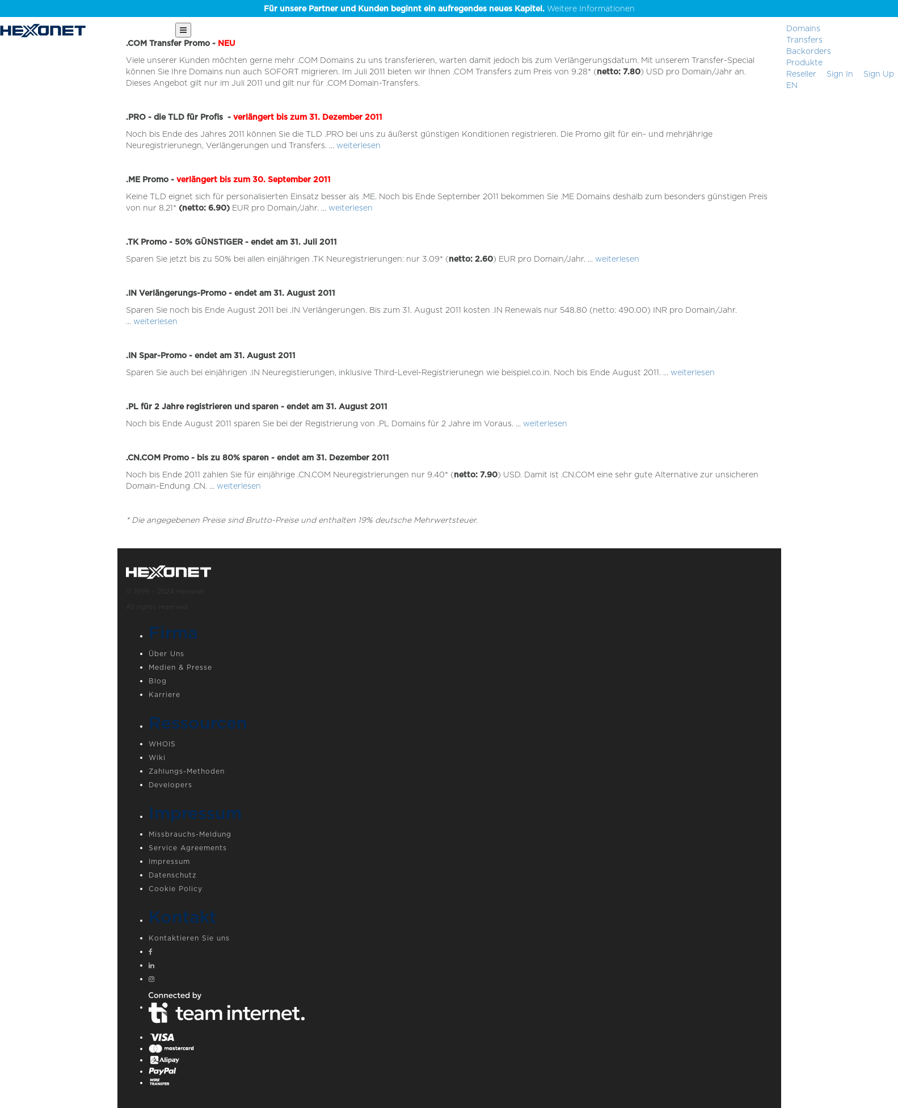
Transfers (804, 39)
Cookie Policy (176, 888)
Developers (170, 784)
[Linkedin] (461, 966)
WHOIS (162, 744)
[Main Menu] (183, 30)
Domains (803, 28)
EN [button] (792, 85)
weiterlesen (358, 145)
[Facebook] (461, 953)
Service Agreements (188, 847)
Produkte (804, 62)
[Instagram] (461, 980)
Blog (158, 681)
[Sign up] (878, 73)
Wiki (157, 757)
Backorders (808, 51)
